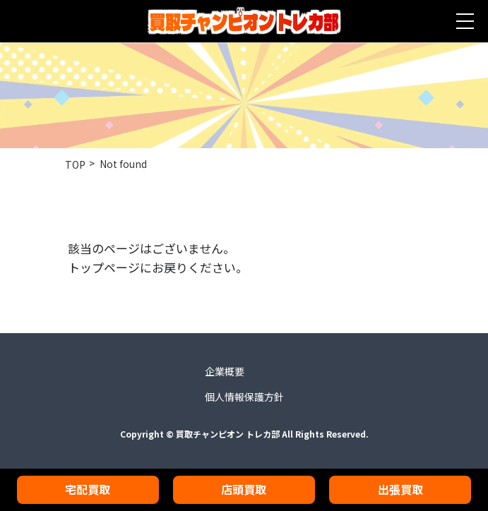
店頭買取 (243, 489)
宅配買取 (87, 489)
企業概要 (224, 371)
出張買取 (400, 489)
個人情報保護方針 (244, 397)
